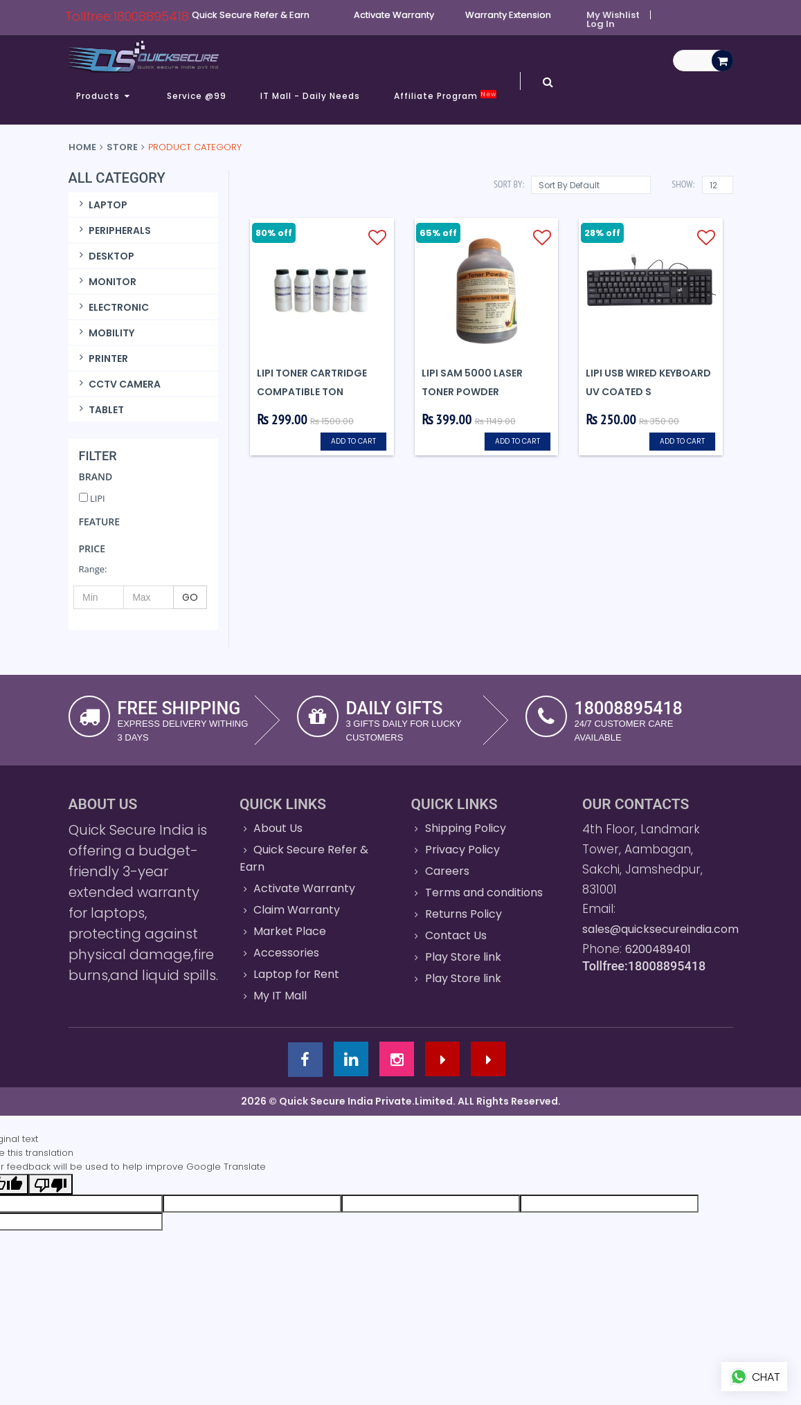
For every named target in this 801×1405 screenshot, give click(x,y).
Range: (93, 569)
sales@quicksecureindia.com (660, 929)
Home (82, 147)
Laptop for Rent (296, 974)
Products (104, 96)
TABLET (100, 410)
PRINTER (102, 358)
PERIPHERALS (113, 230)
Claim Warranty (296, 910)
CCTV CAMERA (118, 384)
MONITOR (106, 282)
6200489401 (658, 949)
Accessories (286, 953)
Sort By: (509, 184)
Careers (447, 871)
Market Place (289, 931)
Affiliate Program (445, 96)
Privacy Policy (462, 850)
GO (190, 597)
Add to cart (353, 441)
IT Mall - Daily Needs (310, 96)
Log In (600, 23)
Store (122, 147)
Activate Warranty (304, 888)
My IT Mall (280, 996)
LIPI (92, 498)
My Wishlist (613, 14)
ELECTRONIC (112, 307)
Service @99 (196, 96)
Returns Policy (463, 914)
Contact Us (456, 935)
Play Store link (463, 957)
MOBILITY (105, 333)
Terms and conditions (484, 892)
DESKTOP (105, 256)
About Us (278, 828)
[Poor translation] (50, 1184)
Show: (683, 184)
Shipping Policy (465, 828)
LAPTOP (101, 205)
